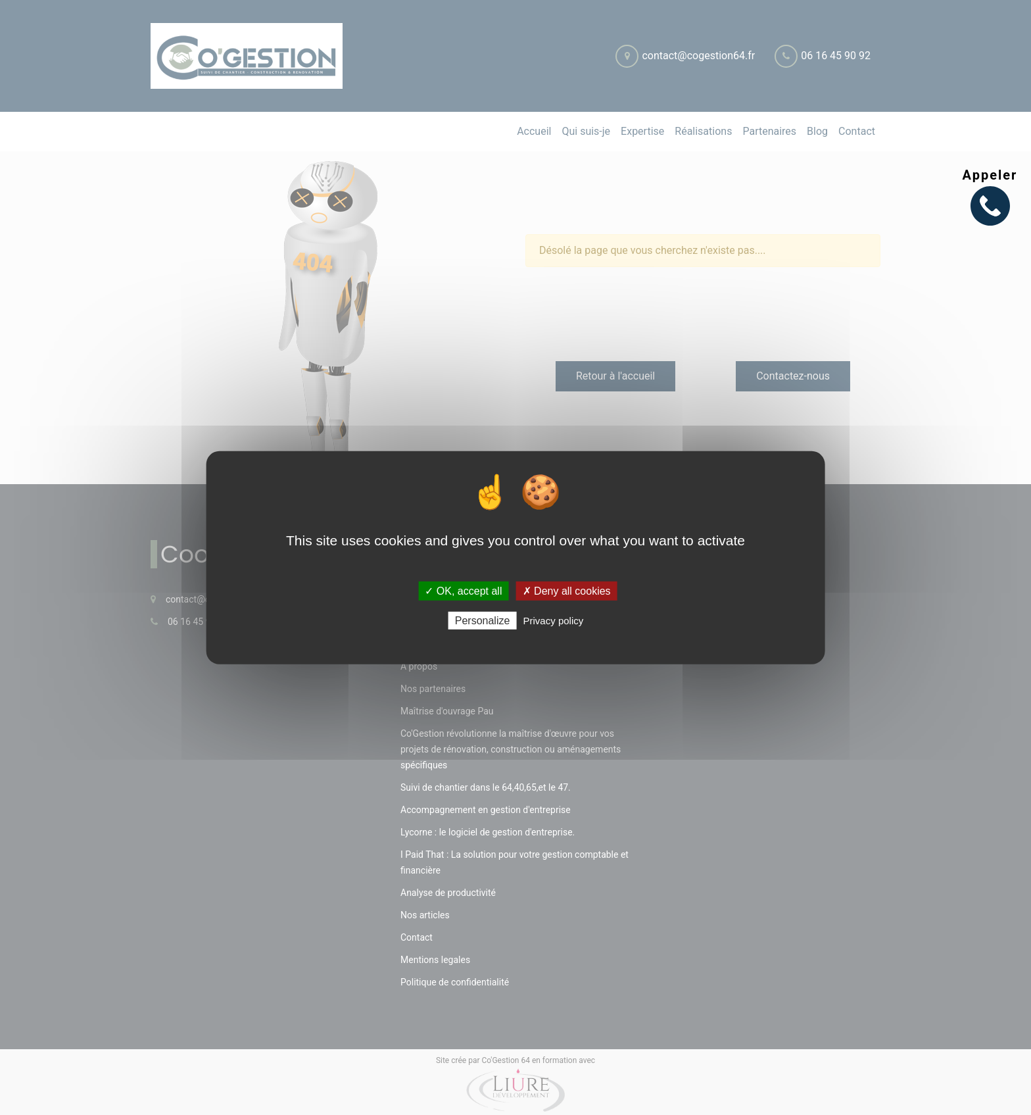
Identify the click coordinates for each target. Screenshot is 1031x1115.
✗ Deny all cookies (567, 590)
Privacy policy (553, 620)
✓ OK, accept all (463, 590)
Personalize (482, 620)
